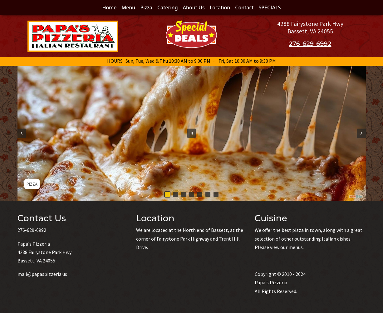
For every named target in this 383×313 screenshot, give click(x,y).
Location (220, 7)
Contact (244, 7)
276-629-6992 (310, 43)
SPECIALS (270, 7)
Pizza (146, 7)
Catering (167, 7)
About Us (194, 7)
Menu (128, 7)
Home (109, 7)
